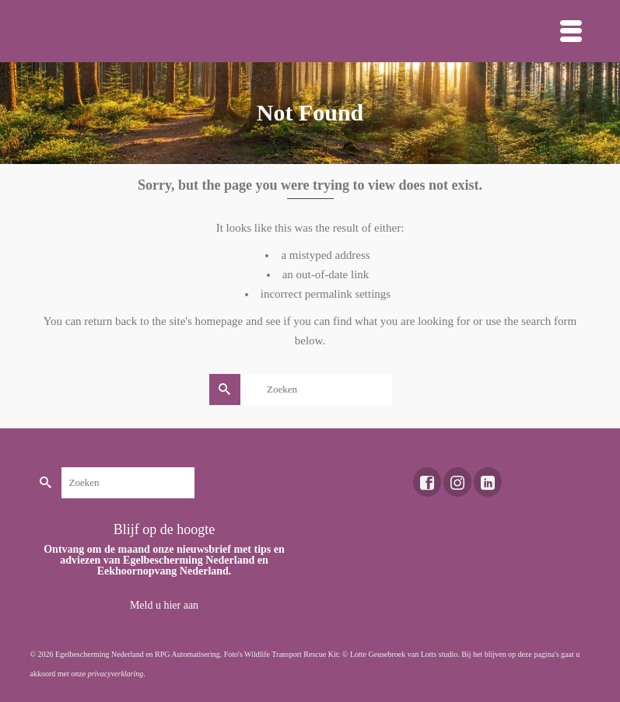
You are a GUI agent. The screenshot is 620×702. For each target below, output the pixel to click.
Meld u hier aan (164, 605)
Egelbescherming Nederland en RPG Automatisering (137, 654)
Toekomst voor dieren (35, 30)
